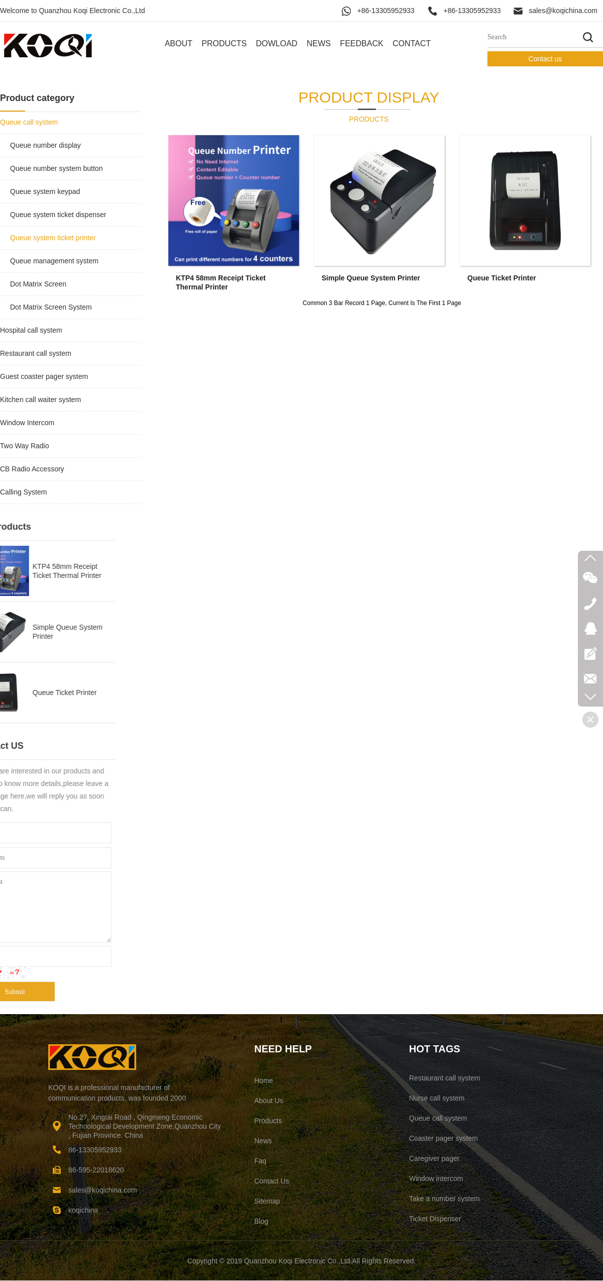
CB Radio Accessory (32, 469)
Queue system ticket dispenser (58, 215)
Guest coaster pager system (44, 376)
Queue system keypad (45, 191)
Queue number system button (56, 168)
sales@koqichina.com (563, 11)
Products (224, 43)
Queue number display (45, 145)
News (319, 43)
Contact (411, 43)
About (178, 43)
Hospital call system (31, 330)
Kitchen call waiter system (40, 400)
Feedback (361, 43)
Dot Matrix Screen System (51, 307)
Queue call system (29, 122)
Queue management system (54, 261)
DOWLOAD (276, 43)
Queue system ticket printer (52, 238)
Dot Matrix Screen (38, 284)
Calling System (23, 492)
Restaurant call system (35, 353)
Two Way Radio (24, 446)
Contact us (545, 59)
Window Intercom (27, 423)
